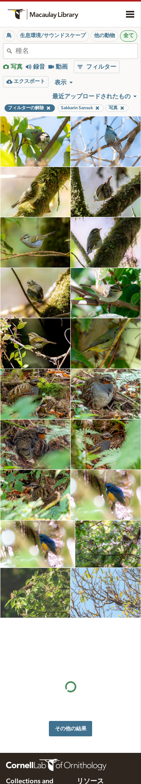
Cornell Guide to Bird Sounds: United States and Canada (30, 709)
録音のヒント (92, 707)
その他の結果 (70, 627)
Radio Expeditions (26, 723)
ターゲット (90, 743)
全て (128, 35)
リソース (90, 683)
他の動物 (104, 35)
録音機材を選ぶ (95, 775)
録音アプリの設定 (98, 767)
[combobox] (76, 51)
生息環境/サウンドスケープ (53, 35)
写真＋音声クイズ (98, 751)
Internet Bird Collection (32, 731)
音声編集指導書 (95, 759)
